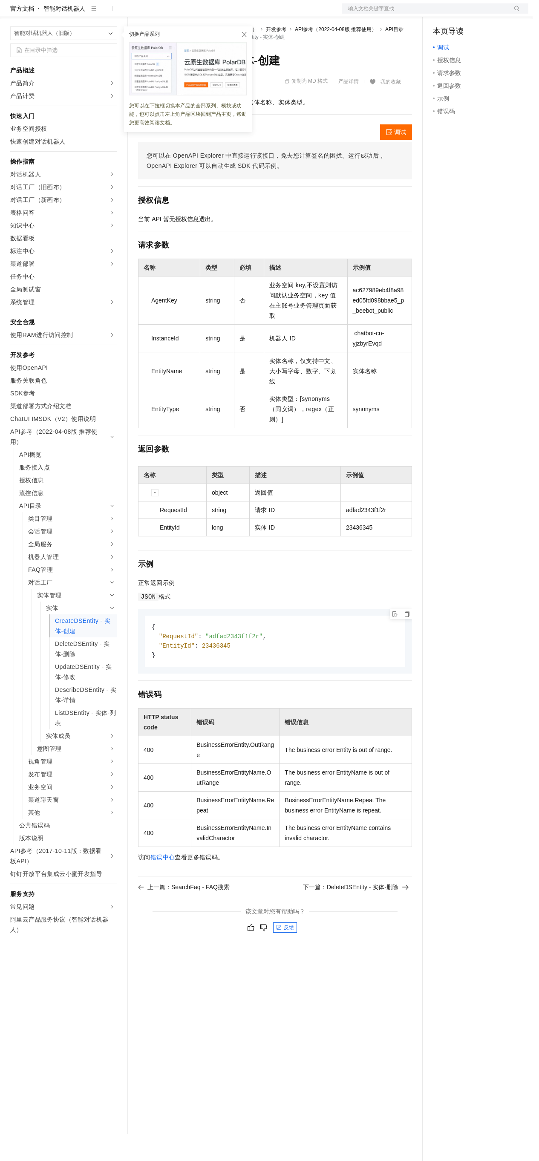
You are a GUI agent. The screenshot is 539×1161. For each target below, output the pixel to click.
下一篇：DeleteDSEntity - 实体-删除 (356, 916)
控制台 (462, 14)
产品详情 (348, 109)
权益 (164, 13)
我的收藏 (390, 109)
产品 (111, 13)
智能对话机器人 (64, 35)
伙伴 (231, 13)
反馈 (285, 956)
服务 (251, 13)
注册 (483, 14)
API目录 (394, 57)
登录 (514, 14)
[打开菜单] (13, 13)
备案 (442, 14)
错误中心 (162, 886)
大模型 (87, 13)
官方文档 (22, 35)
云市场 (207, 13)
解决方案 (137, 13)
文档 (424, 14)
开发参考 (276, 57)
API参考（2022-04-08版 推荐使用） (336, 57)
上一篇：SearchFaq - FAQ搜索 (184, 916)
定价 (184, 13)
